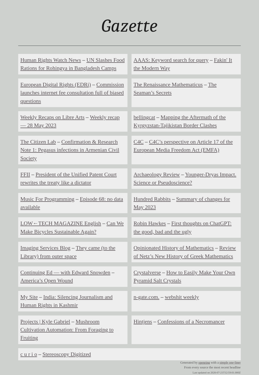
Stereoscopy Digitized (66, 354)
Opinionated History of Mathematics (174, 248)
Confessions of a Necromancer (191, 322)
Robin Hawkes (150, 223)
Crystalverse (147, 272)
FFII (25, 174)
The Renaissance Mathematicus (168, 85)
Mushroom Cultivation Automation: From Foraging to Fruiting (66, 330)
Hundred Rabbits (152, 199)
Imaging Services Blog (45, 248)
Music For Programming (47, 199)
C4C (139, 142)
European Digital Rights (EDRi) (55, 85)
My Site (29, 297)
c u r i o (28, 354)
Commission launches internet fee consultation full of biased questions (72, 93)
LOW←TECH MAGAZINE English (60, 223)
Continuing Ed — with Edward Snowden (65, 272)
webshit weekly (182, 297)
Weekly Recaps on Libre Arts (52, 117)
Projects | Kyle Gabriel (45, 322)
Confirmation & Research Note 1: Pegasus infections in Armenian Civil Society (69, 150)
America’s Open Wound (46, 281)
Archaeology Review (157, 174)
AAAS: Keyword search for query (171, 60)
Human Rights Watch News (50, 60)
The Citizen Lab (38, 142)
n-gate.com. (146, 297)
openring (204, 362)
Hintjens (143, 322)
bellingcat (144, 117)
